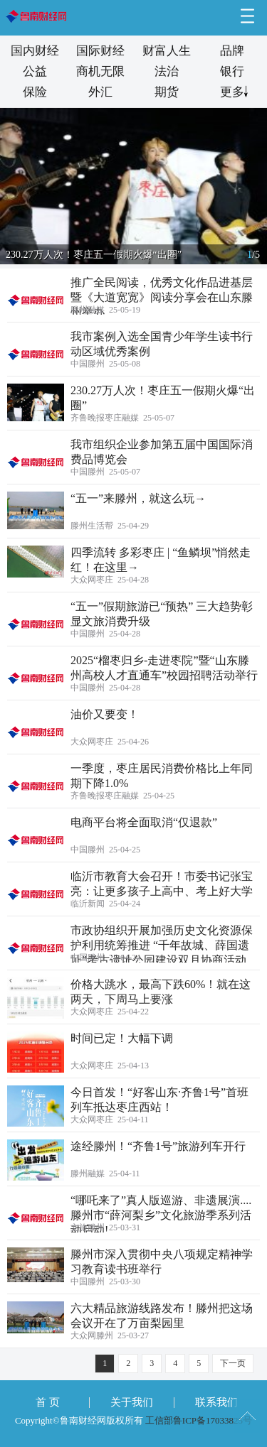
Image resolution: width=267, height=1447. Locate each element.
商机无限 (100, 71)
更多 (232, 92)
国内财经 (35, 51)
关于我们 (131, 1402)
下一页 (233, 1363)
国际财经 (100, 51)
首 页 (48, 1402)
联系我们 (216, 1402)
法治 (167, 71)
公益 (35, 71)
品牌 (232, 51)
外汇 (100, 92)
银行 (232, 71)
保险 (35, 92)
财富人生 (166, 51)
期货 (167, 92)
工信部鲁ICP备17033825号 (198, 1420)
